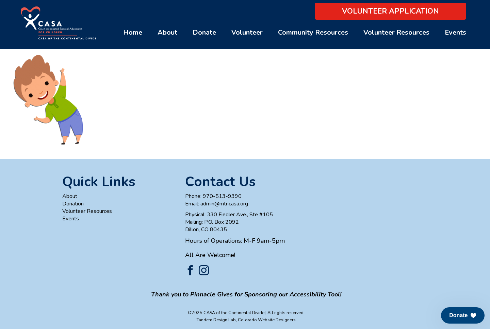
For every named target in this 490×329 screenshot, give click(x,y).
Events (455, 32)
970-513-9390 (222, 196)
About (167, 32)
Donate (204, 32)
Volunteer (247, 32)
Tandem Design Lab (216, 320)
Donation (73, 203)
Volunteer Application (390, 11)
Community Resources (313, 32)
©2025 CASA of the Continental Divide (226, 312)
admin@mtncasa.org (224, 203)
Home (132, 32)
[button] (463, 315)
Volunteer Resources (396, 32)
